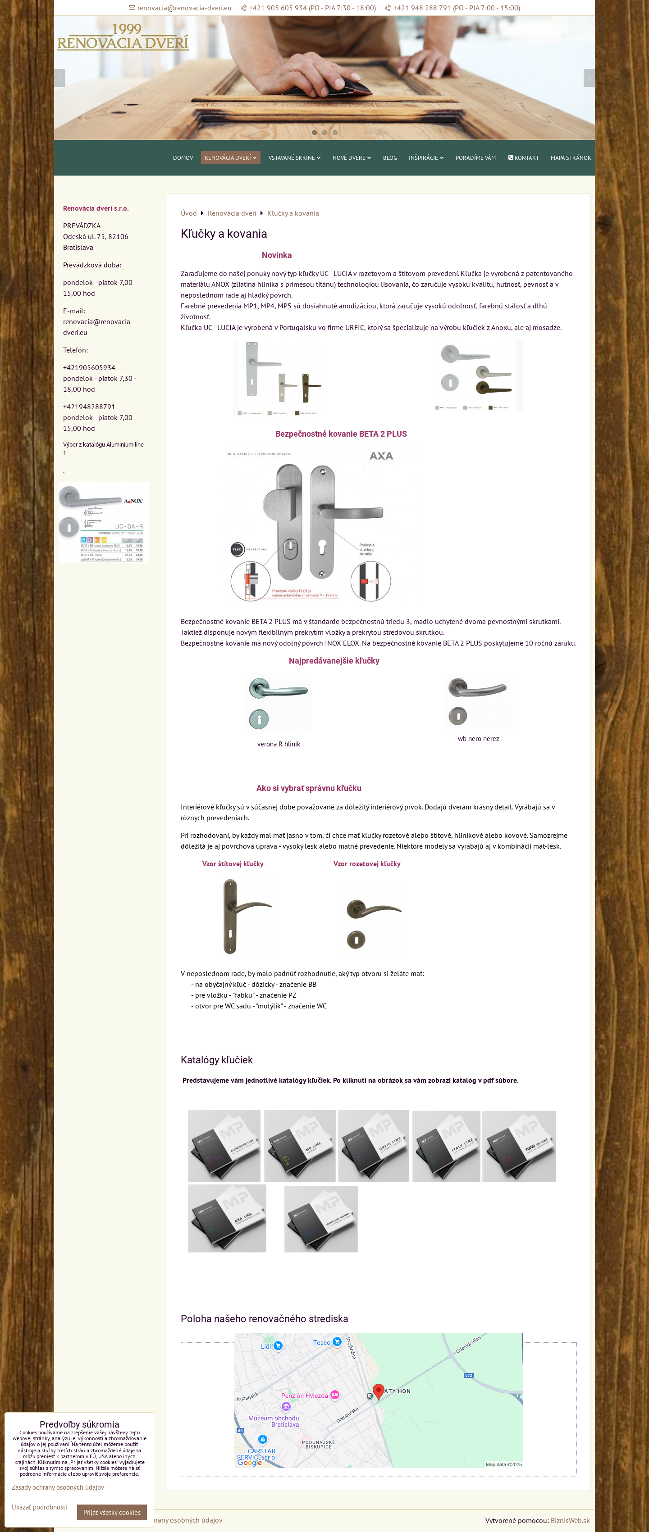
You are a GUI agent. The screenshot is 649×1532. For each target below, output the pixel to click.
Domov (183, 158)
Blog (390, 158)
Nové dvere (352, 158)
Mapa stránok (571, 158)
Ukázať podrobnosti (39, 1507)
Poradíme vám (476, 158)
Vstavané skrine (295, 158)
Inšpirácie (426, 158)
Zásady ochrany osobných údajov (172, 1519)
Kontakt (523, 158)
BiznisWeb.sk (570, 1520)
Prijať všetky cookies (112, 1512)
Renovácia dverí (231, 158)
